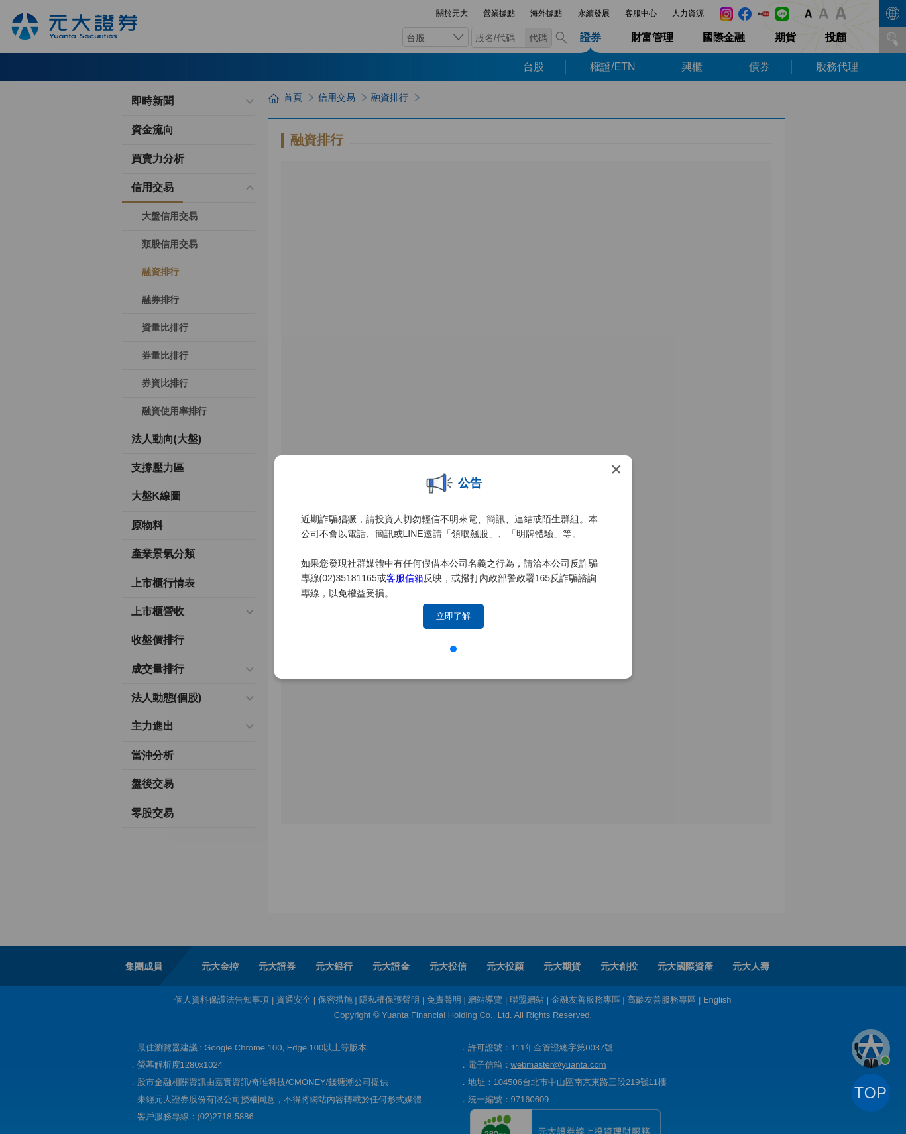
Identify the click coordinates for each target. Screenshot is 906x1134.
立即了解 (453, 616)
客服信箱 (405, 578)
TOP (870, 1093)
